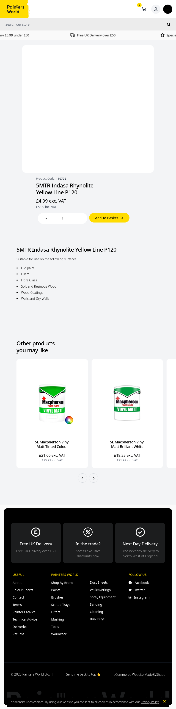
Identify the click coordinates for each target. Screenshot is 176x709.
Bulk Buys (97, 619)
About (17, 582)
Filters (55, 612)
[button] (82, 478)
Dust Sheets (99, 582)
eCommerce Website (139, 674)
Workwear (58, 634)
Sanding (96, 604)
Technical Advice (25, 619)
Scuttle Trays (60, 604)
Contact (18, 597)
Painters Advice (24, 612)
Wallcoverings (100, 590)
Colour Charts (23, 590)
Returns (18, 634)
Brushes (57, 597)
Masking (57, 619)
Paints (55, 590)
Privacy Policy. (150, 702)
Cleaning (96, 612)
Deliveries (20, 626)
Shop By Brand (62, 582)
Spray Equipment (103, 597)
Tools (55, 626)
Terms (17, 604)
